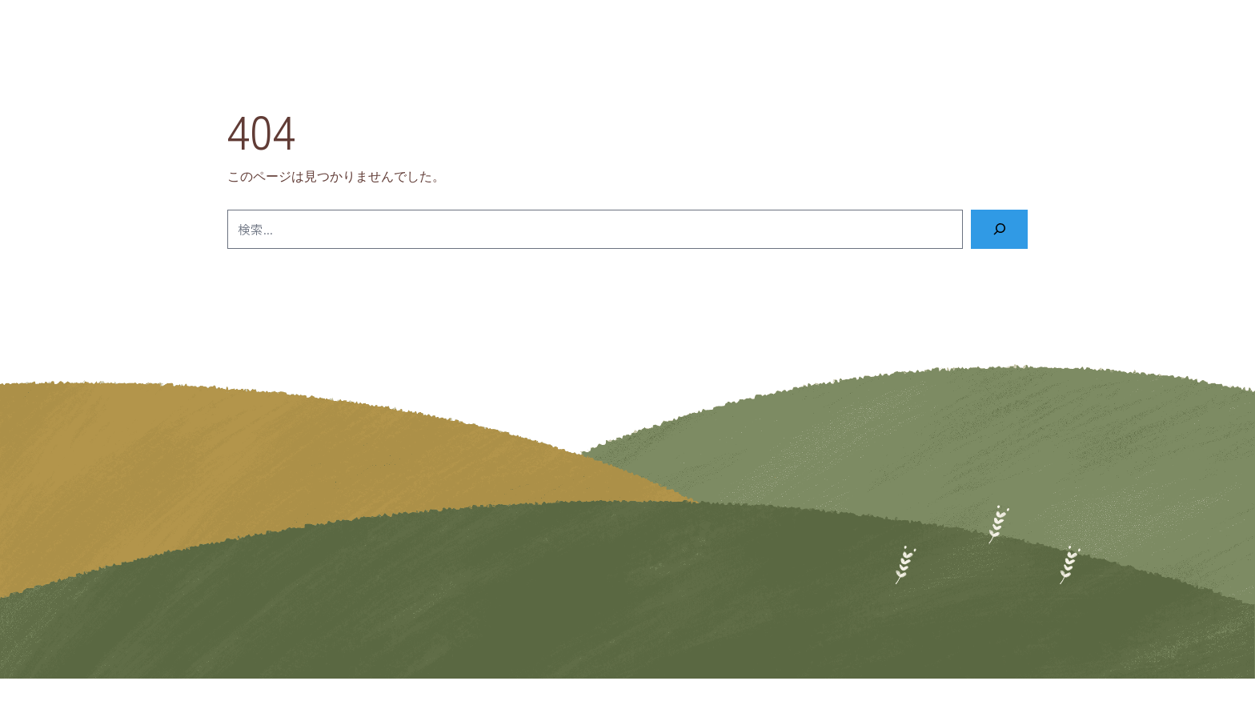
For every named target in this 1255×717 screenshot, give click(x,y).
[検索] (999, 229)
